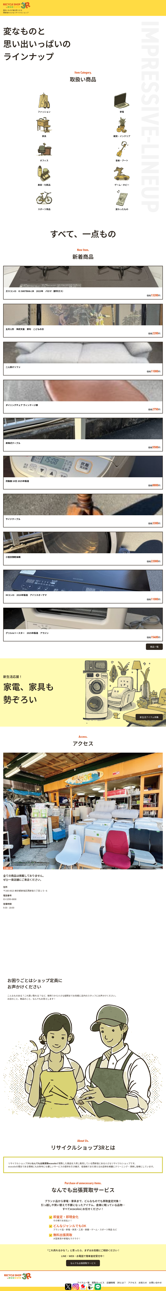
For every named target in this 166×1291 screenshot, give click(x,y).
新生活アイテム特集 (149, 717)
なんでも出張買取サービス (83, 1263)
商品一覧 (154, 646)
